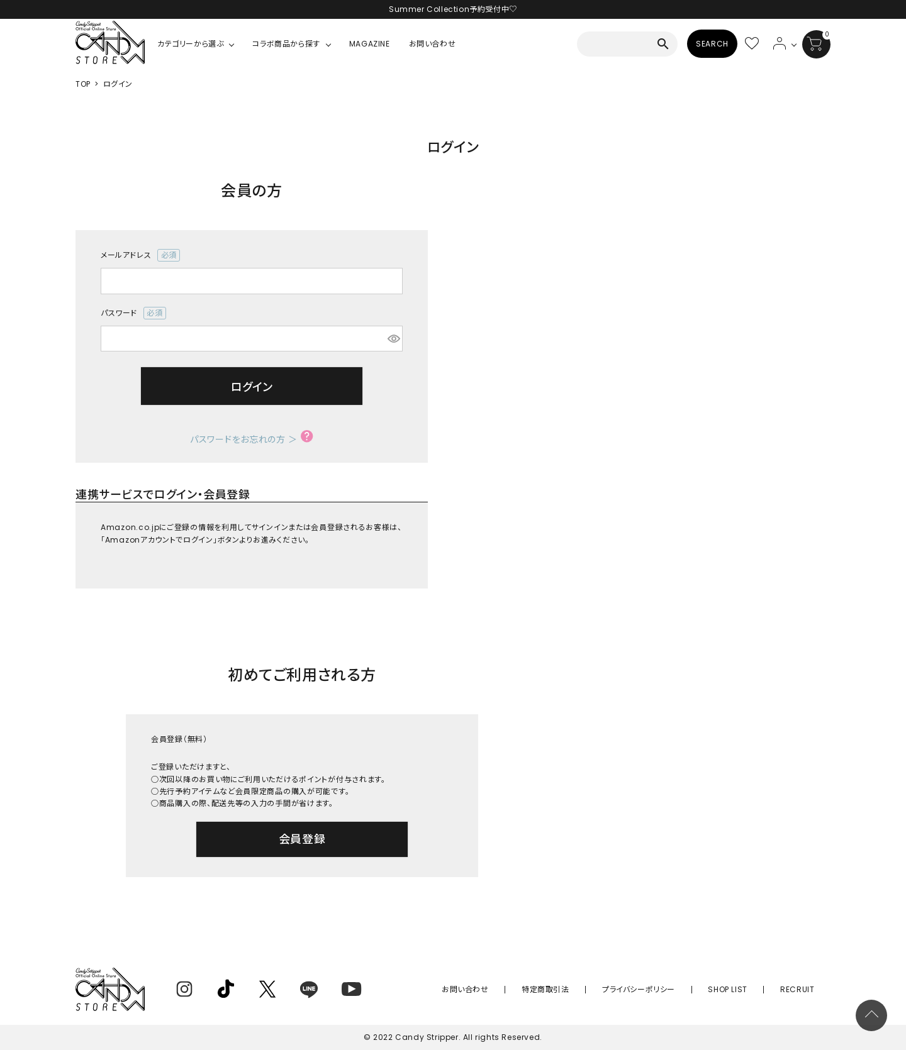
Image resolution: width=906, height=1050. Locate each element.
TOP (83, 84)
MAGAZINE (369, 43)
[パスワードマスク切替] (393, 338)
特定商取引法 (597, 989)
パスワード (133, 313)
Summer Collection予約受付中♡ (453, 9)
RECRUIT (805, 989)
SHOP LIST (749, 989)
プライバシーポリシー (675, 989)
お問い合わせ (432, 43)
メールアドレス (140, 255)
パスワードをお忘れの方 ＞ (244, 439)
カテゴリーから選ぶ (190, 43)
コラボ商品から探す (286, 43)
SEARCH (712, 43)
